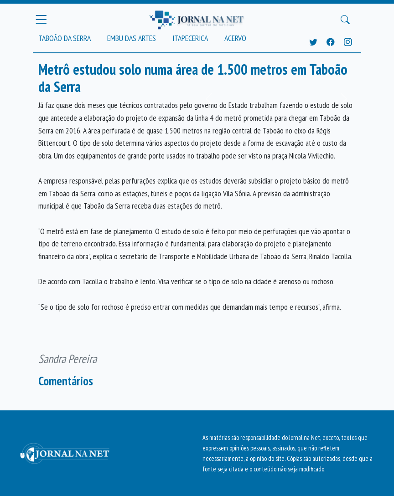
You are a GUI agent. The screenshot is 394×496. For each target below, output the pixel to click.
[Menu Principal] (41, 19)
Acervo (235, 38)
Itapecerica (190, 38)
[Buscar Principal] (345, 19)
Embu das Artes (131, 38)
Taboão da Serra (64, 38)
